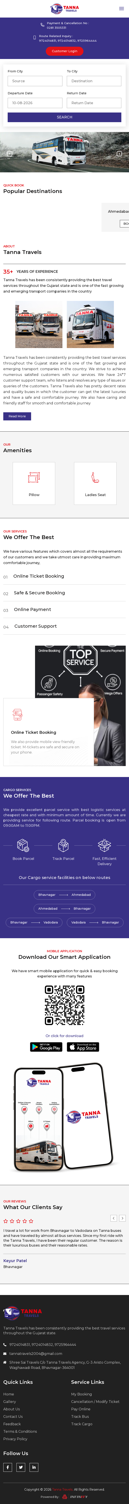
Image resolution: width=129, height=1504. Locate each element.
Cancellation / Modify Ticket (95, 1402)
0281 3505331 (56, 27)
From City (15, 71)
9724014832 (67, 40)
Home (8, 1394)
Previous (113, 1218)
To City (72, 71)
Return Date (77, 93)
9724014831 (47, 40)
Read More (17, 416)
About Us (11, 1409)
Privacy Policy (15, 1439)
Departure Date (20, 93)
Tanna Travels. (62, 1489)
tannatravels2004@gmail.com (35, 1354)
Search (64, 117)
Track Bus (80, 1417)
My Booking (81, 1394)
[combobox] (35, 81)
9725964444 (87, 40)
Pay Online (80, 1409)
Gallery (9, 1402)
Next (122, 1218)
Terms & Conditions (20, 1431)
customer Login (64, 51)
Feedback (12, 1424)
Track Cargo (81, 1424)
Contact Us (13, 1417)
